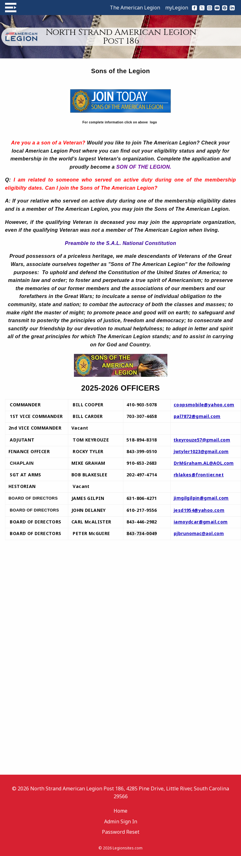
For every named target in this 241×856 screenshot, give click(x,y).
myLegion (176, 7)
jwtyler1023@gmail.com (201, 451)
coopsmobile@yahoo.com (204, 405)
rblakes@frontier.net (199, 475)
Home (120, 810)
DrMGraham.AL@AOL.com (204, 463)
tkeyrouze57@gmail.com (202, 440)
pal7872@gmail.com (197, 416)
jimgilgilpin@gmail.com (201, 498)
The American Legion (135, 7)
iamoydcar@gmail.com (201, 522)
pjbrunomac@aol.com (199, 533)
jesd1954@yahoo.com (199, 510)
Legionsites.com (128, 848)
